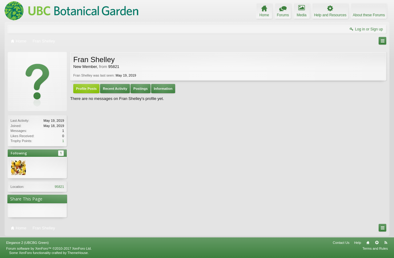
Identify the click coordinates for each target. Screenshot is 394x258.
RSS (386, 242)
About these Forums (369, 15)
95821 (59, 187)
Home (368, 242)
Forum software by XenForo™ (49, 248)
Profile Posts (86, 88)
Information (163, 88)
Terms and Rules (375, 248)
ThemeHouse (77, 253)
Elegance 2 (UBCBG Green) (27, 242)
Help (357, 242)
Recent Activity (115, 88)
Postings (140, 88)
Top (377, 242)
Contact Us (341, 242)
